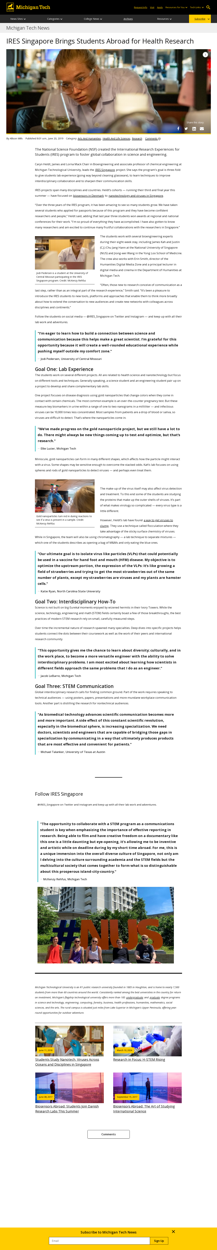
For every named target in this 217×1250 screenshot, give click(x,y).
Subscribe (199, 18)
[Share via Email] (202, 128)
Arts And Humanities (89, 138)
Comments (108, 1134)
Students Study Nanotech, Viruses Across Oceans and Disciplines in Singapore (69, 1046)
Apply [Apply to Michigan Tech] (160, 7)
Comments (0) (153, 138)
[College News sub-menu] (101, 19)
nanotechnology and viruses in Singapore (136, 196)
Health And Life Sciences (116, 138)
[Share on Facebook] (178, 128)
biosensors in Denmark (88, 196)
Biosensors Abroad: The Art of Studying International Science (147, 1093)
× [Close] (173, 1231)
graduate (155, 997)
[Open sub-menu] (186, 7)
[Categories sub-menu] (61, 19)
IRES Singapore (105, 170)
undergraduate (134, 997)
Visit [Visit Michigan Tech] (152, 7)
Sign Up (159, 1241)
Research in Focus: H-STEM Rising (147, 1044)
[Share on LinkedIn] (194, 128)
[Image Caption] (205, 54)
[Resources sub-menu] (170, 19)
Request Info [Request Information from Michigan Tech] (140, 7)
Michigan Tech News (27, 28)
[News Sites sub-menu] (25, 19)
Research (137, 138)
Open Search (208, 7)
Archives (128, 18)
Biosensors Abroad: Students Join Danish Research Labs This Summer (69, 1093)
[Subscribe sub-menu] (208, 19)
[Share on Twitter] (186, 128)
